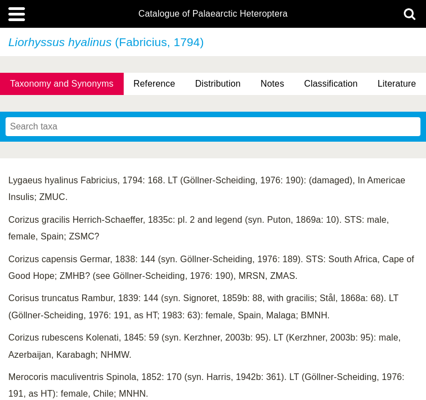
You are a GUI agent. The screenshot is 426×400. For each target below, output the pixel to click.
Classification (331, 83)
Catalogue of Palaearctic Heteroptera (212, 13)
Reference (154, 83)
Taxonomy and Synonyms (62, 83)
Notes (273, 83)
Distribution (218, 83)
